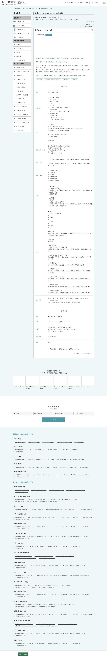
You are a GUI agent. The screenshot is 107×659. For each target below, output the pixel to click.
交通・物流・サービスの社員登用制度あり (83, 614)
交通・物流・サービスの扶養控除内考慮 (79, 527)
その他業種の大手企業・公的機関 (47, 558)
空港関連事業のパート (20, 459)
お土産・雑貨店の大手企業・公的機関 (44, 556)
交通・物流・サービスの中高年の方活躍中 (83, 517)
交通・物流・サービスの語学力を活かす (79, 575)
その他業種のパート (79, 459)
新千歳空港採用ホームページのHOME (22, 8)
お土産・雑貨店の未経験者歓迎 (38, 490)
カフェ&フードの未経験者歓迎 (56, 490)
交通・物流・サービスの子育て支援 (72, 546)
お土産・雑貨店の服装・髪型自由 (40, 594)
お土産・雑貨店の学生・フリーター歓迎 (45, 499)
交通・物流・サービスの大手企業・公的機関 (25, 558)
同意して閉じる (23, 654)
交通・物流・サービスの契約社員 (68, 467)
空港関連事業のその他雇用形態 (22, 475)
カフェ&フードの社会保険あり (56, 565)
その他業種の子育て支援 (21, 548)
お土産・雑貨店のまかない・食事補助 (44, 604)
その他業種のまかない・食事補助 (47, 606)
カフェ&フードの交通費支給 (54, 643)
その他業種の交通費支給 (21, 645)
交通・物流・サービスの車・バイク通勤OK (25, 587)
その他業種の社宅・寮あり (21, 635)
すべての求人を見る (70, 2)
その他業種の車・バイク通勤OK (46, 587)
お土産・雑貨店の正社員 (34, 442)
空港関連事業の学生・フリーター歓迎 (24, 499)
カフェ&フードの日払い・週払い (59, 536)
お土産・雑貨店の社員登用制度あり (42, 614)
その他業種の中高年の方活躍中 (22, 519)
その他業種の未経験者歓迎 (21, 492)
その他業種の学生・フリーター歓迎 (48, 501)
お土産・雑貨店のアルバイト (37, 449)
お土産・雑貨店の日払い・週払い (40, 536)
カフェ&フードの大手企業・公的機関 (65, 556)
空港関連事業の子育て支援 (21, 546)
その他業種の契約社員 (84, 467)
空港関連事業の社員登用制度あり (23, 614)
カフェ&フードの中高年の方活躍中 (61, 517)
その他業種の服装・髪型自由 (22, 596)
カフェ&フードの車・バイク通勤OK (63, 585)
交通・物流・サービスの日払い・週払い (79, 536)
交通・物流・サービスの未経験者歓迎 (75, 490)
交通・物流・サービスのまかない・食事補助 (25, 606)
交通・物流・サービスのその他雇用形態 (79, 475)
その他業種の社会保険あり (21, 567)
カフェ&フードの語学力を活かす (59, 575)
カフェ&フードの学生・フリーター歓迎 (67, 499)
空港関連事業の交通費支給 (21, 643)
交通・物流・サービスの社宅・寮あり (75, 633)
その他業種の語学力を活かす (22, 577)
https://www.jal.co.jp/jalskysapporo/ (58, 321)
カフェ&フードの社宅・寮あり (56, 633)
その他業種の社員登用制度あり (22, 616)
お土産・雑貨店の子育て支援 (37, 546)
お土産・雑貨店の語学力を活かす (40, 575)
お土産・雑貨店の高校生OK (36, 509)
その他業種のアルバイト (21, 451)
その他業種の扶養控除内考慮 (22, 529)
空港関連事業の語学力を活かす (22, 575)
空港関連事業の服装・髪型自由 (22, 594)
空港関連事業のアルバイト (21, 449)
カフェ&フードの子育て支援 (54, 546)
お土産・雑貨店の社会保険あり (38, 565)
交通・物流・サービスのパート (64, 459)
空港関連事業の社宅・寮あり (22, 633)
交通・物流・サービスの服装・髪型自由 (79, 594)
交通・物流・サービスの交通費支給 (72, 643)
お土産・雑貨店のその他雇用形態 (40, 475)
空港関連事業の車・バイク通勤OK (23, 585)
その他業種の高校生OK (86, 509)
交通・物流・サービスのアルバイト (72, 449)
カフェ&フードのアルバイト (54, 449)
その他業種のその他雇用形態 (22, 477)
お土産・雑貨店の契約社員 (35, 467)
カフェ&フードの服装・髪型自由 (59, 594)
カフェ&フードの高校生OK (52, 509)
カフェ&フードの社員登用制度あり (61, 614)
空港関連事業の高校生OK (21, 509)
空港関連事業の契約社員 (21, 467)
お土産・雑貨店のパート (34, 459)
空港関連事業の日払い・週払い (22, 536)
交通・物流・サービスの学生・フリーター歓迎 (26, 501)
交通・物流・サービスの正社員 (64, 442)
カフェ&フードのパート (48, 459)
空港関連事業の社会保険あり (22, 565)
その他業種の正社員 (79, 442)
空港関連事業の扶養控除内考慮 (22, 527)
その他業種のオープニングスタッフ (48, 626)
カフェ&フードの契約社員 (51, 467)
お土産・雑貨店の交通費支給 (37, 643)
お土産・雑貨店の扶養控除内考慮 (40, 527)
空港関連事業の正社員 (20, 442)
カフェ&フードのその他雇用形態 (59, 475)
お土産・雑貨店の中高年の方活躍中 (42, 517)
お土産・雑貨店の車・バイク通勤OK (43, 585)
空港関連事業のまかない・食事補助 (23, 604)
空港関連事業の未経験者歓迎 (22, 490)
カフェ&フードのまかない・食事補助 (65, 604)
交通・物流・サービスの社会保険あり (75, 565)
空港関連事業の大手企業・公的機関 (23, 556)
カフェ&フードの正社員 (48, 442)
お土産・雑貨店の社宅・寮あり (38, 633)
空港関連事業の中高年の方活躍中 (23, 517)
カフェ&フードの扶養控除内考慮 (59, 527)
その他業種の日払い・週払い (22, 538)
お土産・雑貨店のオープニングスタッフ (45, 624)
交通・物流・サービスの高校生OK (69, 509)
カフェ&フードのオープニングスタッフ (67, 624)
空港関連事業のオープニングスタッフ (24, 624)
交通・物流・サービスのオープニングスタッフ (26, 626)
